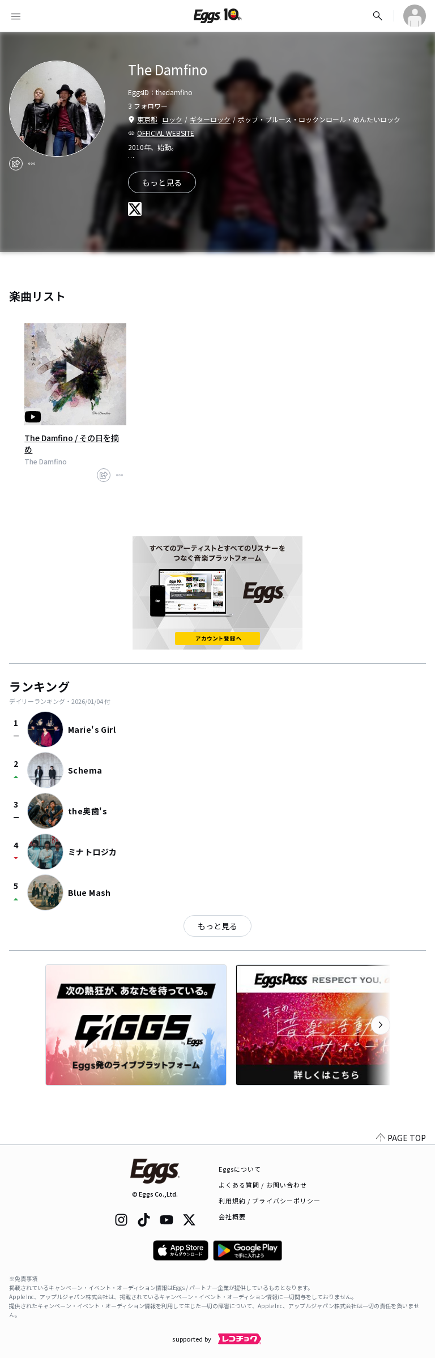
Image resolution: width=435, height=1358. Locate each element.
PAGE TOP (401, 1137)
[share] (16, 163)
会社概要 (232, 1216)
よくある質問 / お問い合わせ (263, 1184)
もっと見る (217, 926)
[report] (32, 163)
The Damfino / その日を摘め (71, 443)
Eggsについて (240, 1168)
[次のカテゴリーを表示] (380, 1025)
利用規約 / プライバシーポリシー (270, 1200)
